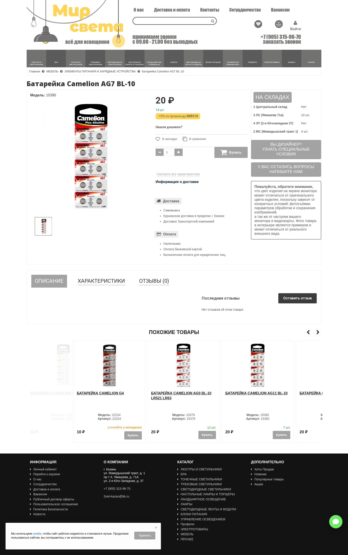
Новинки (259, 474)
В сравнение (194, 139)
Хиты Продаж (262, 469)
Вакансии (280, 9)
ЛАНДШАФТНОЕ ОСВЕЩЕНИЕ (201, 499)
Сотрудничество (245, 9)
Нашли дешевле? (169, 127)
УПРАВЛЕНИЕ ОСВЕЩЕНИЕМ (201, 519)
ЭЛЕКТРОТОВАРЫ (192, 529)
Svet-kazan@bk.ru (116, 496)
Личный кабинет (43, 469)
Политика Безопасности (49, 509)
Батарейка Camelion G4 (128, 393)
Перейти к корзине (45, 474)
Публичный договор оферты (52, 499)
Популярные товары (267, 479)
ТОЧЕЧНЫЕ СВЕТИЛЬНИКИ (199, 479)
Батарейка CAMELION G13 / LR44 (60, 393)
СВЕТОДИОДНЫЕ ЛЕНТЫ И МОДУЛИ (206, 509)
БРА (182, 474)
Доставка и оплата (172, 9)
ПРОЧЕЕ (185, 539)
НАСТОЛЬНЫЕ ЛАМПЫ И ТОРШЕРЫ (206, 494)
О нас (139, 9)
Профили (185, 524)
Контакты (209, 9)
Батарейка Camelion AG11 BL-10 (284, 393)
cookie (37, 533)
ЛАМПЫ (184, 504)
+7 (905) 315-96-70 (281, 36)
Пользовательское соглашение (54, 504)
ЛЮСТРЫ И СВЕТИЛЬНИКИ (199, 469)
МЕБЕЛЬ (185, 534)
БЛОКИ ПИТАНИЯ (192, 514)
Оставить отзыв (297, 298)
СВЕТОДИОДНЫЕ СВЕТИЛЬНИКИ (204, 489)
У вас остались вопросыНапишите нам (286, 169)
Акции (257, 484)
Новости (37, 514)
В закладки (166, 139)
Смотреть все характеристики (178, 174)
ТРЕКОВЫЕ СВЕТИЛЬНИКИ (199, 484)
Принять (145, 535)
